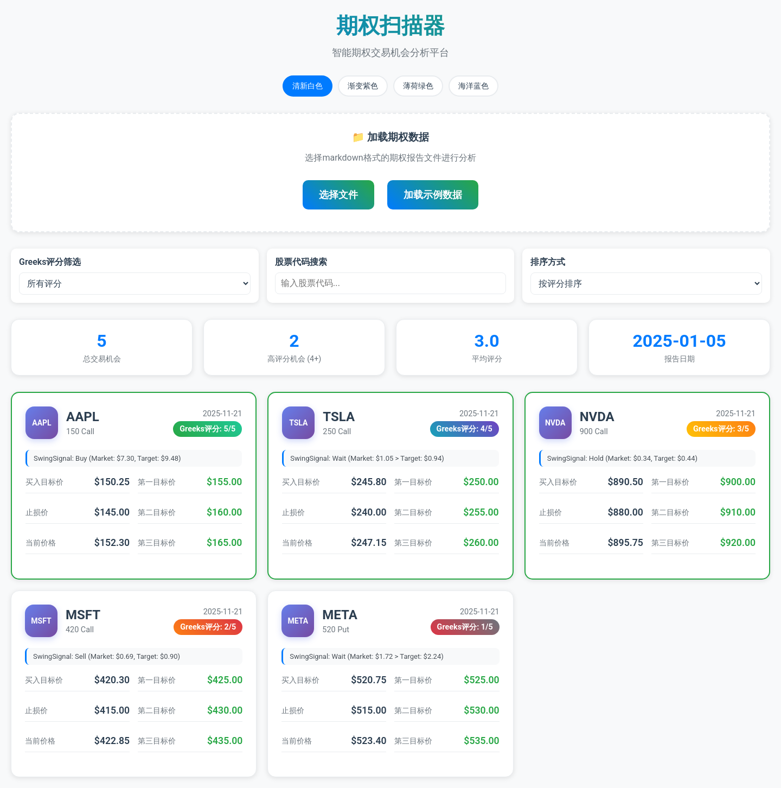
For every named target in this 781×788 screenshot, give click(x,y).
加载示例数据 (433, 194)
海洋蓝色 (473, 85)
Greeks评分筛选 (50, 262)
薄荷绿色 (418, 85)
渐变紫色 (363, 85)
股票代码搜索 (301, 262)
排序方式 (547, 262)
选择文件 (338, 194)
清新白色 (307, 85)
